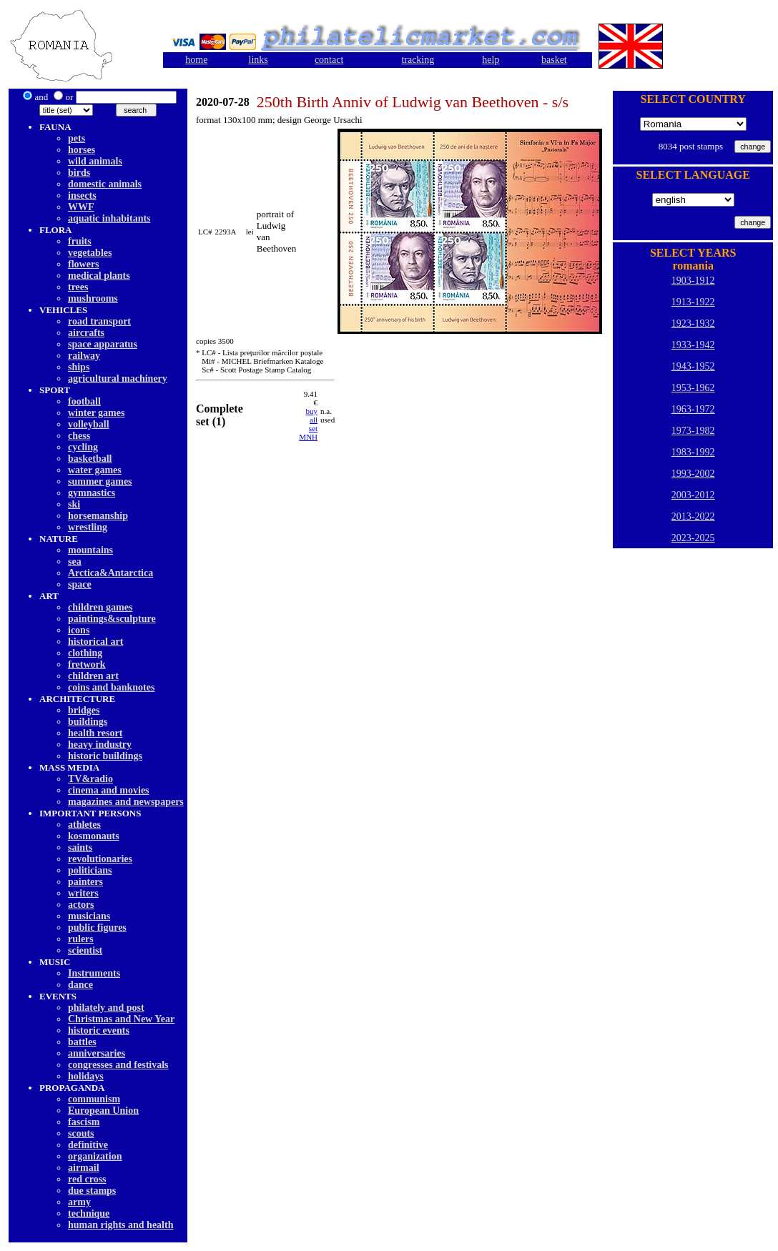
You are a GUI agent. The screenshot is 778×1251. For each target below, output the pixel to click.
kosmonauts (93, 836)
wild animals (95, 161)
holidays (86, 1076)
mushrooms (93, 298)
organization (95, 1156)
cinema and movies (108, 790)
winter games (96, 412)
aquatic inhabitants (109, 218)
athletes (84, 824)
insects (82, 195)
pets (76, 138)
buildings (87, 721)
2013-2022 (693, 516)
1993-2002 (693, 473)
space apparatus (102, 344)
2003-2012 (693, 495)
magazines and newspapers (126, 801)
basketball (90, 458)
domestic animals (105, 184)
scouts (81, 1133)
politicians (90, 870)
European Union (103, 1110)
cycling (83, 447)
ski (74, 504)
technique (88, 1213)
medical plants (99, 275)
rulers (81, 939)
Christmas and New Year (121, 1019)
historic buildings (105, 756)
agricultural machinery (117, 378)
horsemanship (98, 515)
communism (94, 1099)
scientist (85, 950)
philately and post (106, 1007)
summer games (100, 481)
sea (75, 561)
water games (95, 470)
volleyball (88, 424)
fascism (83, 1122)
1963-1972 (693, 409)
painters (85, 881)
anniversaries (96, 1053)
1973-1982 (693, 430)
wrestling (87, 527)
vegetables (90, 252)
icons (78, 630)
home (196, 59)
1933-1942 (693, 345)
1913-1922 (693, 302)
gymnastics (91, 493)
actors (81, 904)
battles (82, 1042)
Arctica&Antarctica (110, 573)
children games (100, 607)
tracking (417, 59)
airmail (83, 1167)
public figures (97, 927)
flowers (83, 264)
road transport (99, 321)
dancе (80, 984)
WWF (81, 207)
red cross (87, 1179)
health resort (95, 733)
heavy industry (100, 744)
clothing (85, 653)
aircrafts (86, 332)
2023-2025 (693, 538)
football (84, 401)
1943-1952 (693, 366)
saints (80, 847)
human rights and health (120, 1225)
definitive (88, 1144)
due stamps (92, 1190)
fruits (80, 241)
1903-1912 (693, 280)
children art (93, 676)
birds (79, 172)
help (490, 59)
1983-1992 (693, 452)
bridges (83, 710)
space (80, 584)
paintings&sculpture (112, 618)
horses (81, 149)
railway (84, 355)
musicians (89, 916)
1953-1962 (693, 387)
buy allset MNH (308, 424)
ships (78, 367)
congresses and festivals (118, 1064)
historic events (98, 1030)
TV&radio (90, 778)
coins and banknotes (111, 687)
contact (329, 59)
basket (554, 59)
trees (78, 287)
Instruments (94, 973)
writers (83, 893)
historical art (95, 641)
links (258, 59)
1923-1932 (693, 323)
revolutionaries (100, 859)
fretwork (87, 664)
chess (79, 435)
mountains (90, 550)
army (79, 1202)
